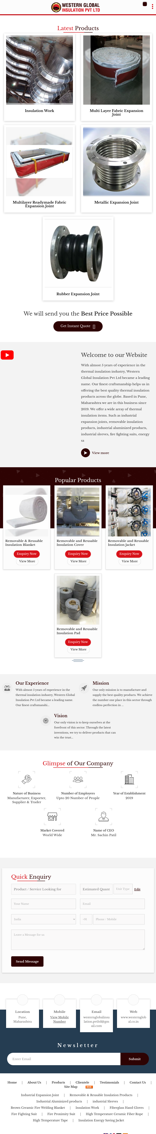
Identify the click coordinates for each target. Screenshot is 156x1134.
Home (12, 1082)
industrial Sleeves (105, 1101)
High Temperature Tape (50, 1120)
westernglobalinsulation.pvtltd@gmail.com (96, 1022)
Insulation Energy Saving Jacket (101, 1120)
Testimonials (109, 1082)
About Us (34, 1082)
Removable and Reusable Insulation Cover (77, 543)
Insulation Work (39, 111)
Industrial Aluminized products (59, 1101)
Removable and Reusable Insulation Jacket (128, 543)
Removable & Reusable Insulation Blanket (24, 543)
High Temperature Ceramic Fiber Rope (114, 1114)
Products (58, 1082)
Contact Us (138, 1082)
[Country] (43, 919)
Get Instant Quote (78, 326)
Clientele (82, 1082)
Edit (137, 889)
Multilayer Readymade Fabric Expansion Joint (39, 204)
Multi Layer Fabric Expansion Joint (116, 113)
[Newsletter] (63, 1059)
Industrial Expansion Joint (40, 1095)
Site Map (70, 1087)
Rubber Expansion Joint (78, 294)
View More (27, 561)
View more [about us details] (100, 453)
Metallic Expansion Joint (116, 202)
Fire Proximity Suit (61, 1114)
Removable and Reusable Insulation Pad (77, 631)
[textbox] (123, 889)
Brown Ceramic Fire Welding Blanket (38, 1108)
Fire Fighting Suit (24, 1114)
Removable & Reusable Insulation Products (101, 1095)
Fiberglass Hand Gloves (127, 1108)
